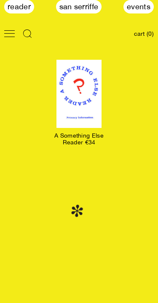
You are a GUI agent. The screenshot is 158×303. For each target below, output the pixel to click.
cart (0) (144, 33)
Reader (19, 6)
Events (138, 6)
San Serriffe (79, 6)
